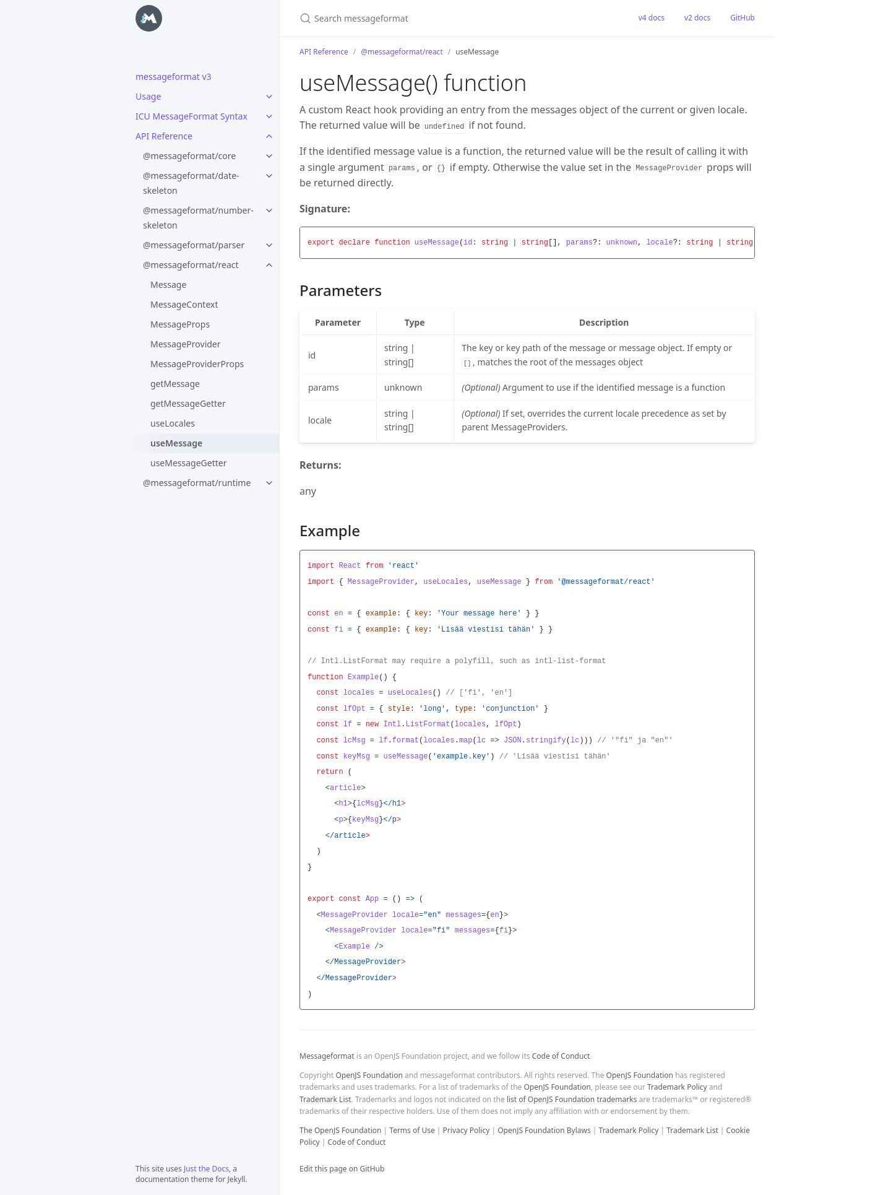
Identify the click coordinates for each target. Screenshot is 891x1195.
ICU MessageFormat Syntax (192, 116)
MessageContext (184, 304)
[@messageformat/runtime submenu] (269, 483)
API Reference (164, 136)
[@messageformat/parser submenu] (269, 245)
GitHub (742, 17)
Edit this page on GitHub (341, 1168)
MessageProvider (185, 344)
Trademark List (325, 1099)
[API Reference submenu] (269, 136)
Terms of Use (411, 1130)
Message (168, 284)
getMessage (175, 383)
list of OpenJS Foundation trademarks (572, 1099)
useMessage (176, 443)
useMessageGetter (188, 463)
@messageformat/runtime (197, 483)
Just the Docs (206, 1168)
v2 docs (697, 17)
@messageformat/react (191, 265)
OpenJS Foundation (368, 1075)
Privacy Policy (466, 1130)
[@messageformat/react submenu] (269, 265)
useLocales (172, 423)
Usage (148, 96)
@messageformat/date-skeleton (191, 183)
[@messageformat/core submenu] (269, 156)
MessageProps (180, 324)
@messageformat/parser (193, 245)
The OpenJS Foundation (340, 1130)
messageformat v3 (174, 76)
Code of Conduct (561, 1056)
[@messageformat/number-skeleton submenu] (269, 210)
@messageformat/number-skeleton (198, 217)
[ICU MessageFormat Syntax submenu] (269, 116)
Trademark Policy (677, 1087)
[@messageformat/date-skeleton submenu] (269, 176)
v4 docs (652, 17)
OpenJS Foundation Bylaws (544, 1130)
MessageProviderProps (197, 364)
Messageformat (327, 1056)
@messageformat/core (189, 156)
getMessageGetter (188, 403)
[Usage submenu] (269, 96)
